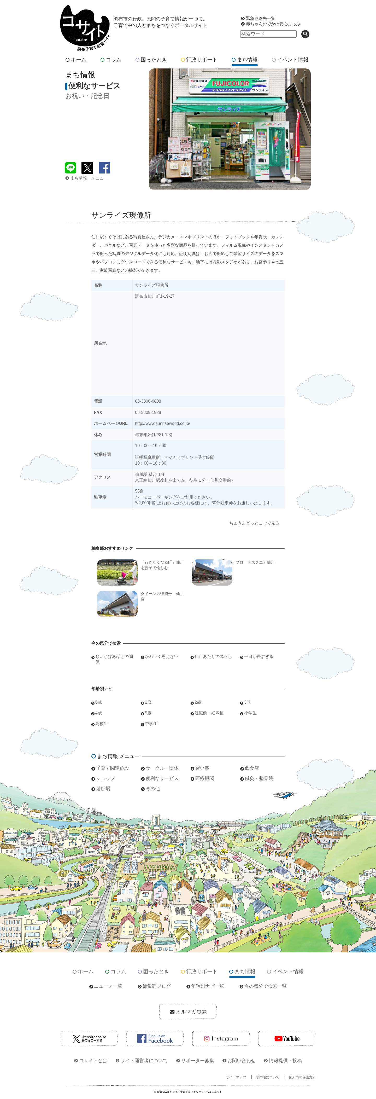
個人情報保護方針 (302, 1077)
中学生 (151, 723)
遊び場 (103, 788)
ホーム (76, 59)
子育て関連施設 (112, 768)
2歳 (198, 702)
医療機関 (204, 778)
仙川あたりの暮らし (213, 656)
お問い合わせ (241, 1060)
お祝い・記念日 (87, 95)
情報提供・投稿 (285, 1060)
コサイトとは (93, 1060)
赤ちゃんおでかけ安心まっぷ (273, 24)
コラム (111, 59)
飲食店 (252, 768)
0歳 (98, 702)
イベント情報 (290, 59)
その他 (153, 788)
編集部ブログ (157, 986)
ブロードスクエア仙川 (255, 562)
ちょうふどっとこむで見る (254, 523)
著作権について (267, 1077)
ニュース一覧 (108, 986)
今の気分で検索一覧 (265, 986)
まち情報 (245, 59)
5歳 (148, 713)
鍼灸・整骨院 (259, 778)
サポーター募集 (197, 1060)
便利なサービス (162, 778)
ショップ (105, 778)
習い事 (202, 768)
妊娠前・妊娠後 (209, 713)
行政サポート (199, 59)
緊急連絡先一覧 (260, 18)
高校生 (101, 723)
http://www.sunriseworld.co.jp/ (162, 423)
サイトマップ (236, 1077)
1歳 (148, 702)
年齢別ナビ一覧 (207, 986)
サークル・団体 (162, 768)
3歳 (247, 702)
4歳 (98, 713)
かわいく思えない (161, 656)
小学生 (250, 713)
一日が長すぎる (258, 656)
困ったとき (151, 59)
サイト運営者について (144, 1060)
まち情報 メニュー (86, 178)
